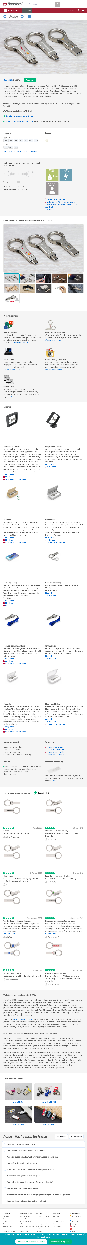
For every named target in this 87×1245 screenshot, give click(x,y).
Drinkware (6, 1219)
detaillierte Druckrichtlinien (56, 199)
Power (5, 1221)
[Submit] (29, 4)
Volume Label (24, 1231)
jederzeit (40, 1237)
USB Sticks (27, 10)
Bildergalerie (8, 474)
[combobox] (41, 4)
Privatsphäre (57, 1226)
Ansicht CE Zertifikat (54, 747)
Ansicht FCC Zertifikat (55, 749)
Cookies (55, 1219)
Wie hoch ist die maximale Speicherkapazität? (21, 151)
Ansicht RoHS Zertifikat (55, 755)
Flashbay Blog (75, 1216)
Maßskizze (51, 209)
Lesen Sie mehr (45, 96)
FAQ (37, 1221)
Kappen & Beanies (9, 1231)
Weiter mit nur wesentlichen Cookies (31, 1242)
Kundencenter (40, 1219)
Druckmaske (9, 605)
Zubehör (56, 781)
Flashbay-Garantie (42, 1224)
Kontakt (72, 10)
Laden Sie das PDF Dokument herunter (60, 202)
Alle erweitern (61, 1136)
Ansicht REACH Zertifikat (56, 752)
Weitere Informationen (18, 342)
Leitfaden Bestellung (42, 1216)
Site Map (39, 1231)
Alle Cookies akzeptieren (60, 1242)
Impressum (56, 1216)
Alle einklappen (76, 1136)
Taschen (5, 1229)
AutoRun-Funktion (25, 1224)
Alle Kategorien (11, 10)
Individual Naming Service (22, 1019)
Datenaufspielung (25, 1216)
